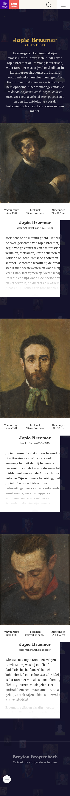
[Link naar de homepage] (9, 4)
